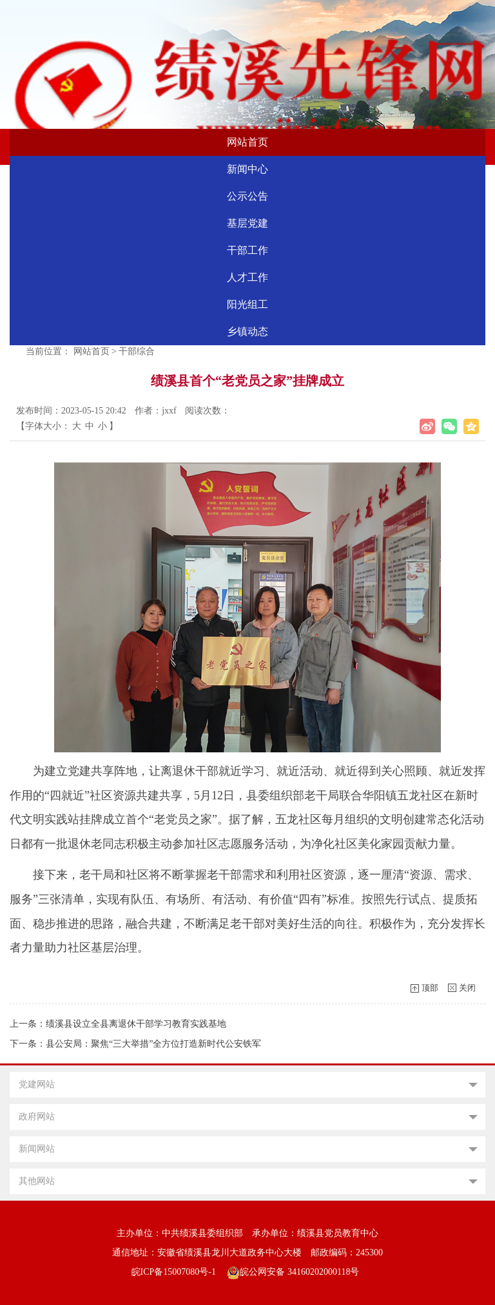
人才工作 (247, 277)
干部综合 (137, 351)
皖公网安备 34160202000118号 (293, 1272)
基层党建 (247, 223)
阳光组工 (247, 304)
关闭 (467, 988)
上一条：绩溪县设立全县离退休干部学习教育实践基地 (118, 1024)
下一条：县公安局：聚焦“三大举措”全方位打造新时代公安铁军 (135, 1044)
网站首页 (247, 142)
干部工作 (247, 250)
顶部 (430, 988)
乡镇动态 (247, 331)
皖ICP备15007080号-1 (173, 1272)
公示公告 (247, 196)
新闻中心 (247, 169)
